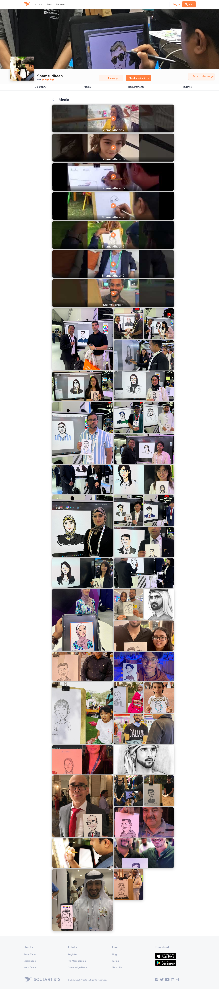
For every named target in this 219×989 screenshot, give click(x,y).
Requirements (136, 87)
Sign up (189, 4)
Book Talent (30, 954)
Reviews (187, 87)
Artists (39, 4)
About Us (116, 967)
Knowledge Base (77, 967)
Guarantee (29, 961)
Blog (114, 954)
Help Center (30, 967)
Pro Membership (76, 961)
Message (111, 78)
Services (60, 4)
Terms (115, 961)
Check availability (139, 78)
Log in (176, 4)
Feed (49, 4)
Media (87, 87)
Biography (40, 87)
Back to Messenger (201, 76)
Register (72, 954)
